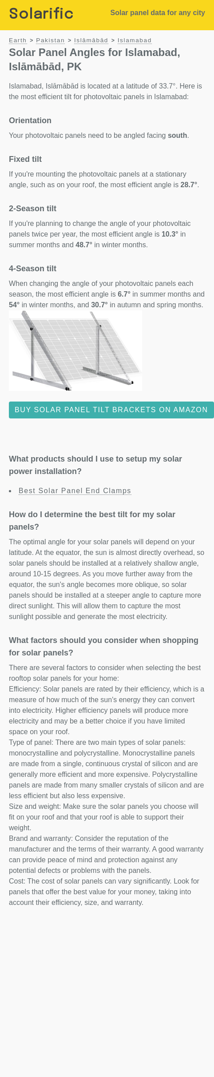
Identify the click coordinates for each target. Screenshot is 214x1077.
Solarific (41, 15)
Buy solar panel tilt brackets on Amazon (111, 410)
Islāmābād (91, 40)
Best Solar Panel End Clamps (75, 490)
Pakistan (50, 40)
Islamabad (135, 40)
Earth (18, 40)
